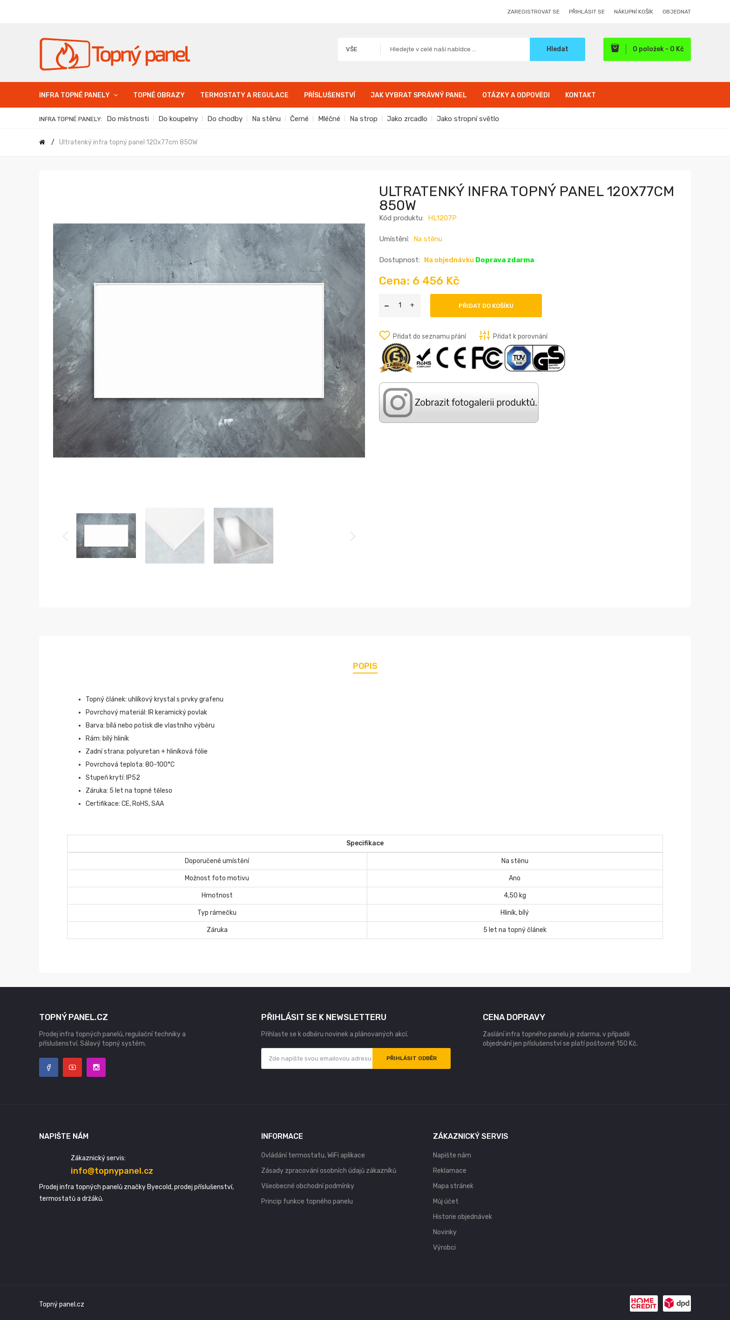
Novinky (445, 1232)
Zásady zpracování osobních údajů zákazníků (328, 1171)
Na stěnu (266, 119)
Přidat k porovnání (520, 336)
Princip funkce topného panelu (307, 1201)
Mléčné (329, 119)
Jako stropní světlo (468, 119)
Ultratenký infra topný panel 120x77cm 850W (128, 142)
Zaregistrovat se (533, 11)
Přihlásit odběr (411, 1058)
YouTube (72, 1067)
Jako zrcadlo (407, 119)
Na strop (364, 119)
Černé (299, 119)
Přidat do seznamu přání (429, 336)
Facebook (48, 1067)
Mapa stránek (453, 1186)
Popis (365, 666)
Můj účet (446, 1201)
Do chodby (225, 119)
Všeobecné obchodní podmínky (307, 1186)
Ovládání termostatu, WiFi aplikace (313, 1155)
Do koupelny (178, 119)
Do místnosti (128, 119)
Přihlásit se (587, 11)
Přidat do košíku (486, 305)
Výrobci (444, 1248)
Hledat (557, 49)
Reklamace (449, 1171)
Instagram (96, 1067)
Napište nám (452, 1155)
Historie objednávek (462, 1217)
